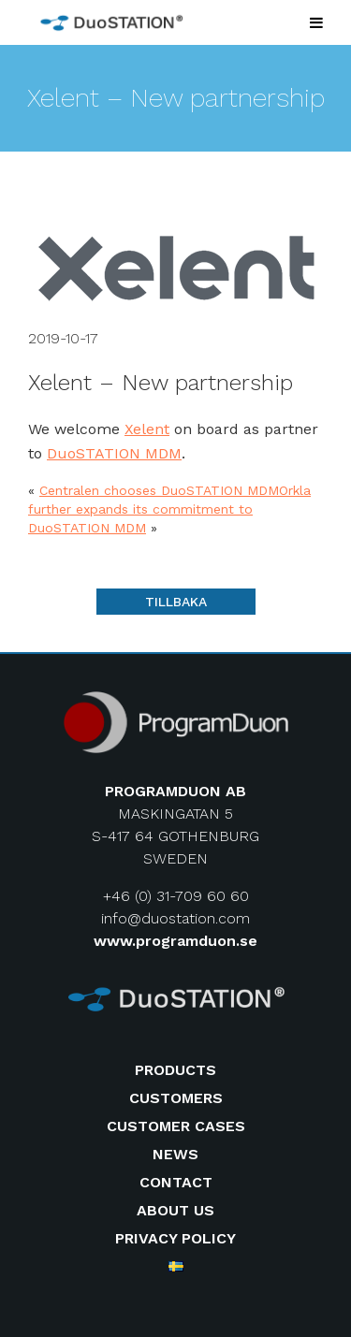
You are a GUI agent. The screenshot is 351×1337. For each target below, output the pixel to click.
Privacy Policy (175, 1238)
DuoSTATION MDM (114, 453)
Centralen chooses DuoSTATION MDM (159, 490)
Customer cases (176, 1126)
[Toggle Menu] (316, 22)
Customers (176, 1098)
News (175, 1154)
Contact (175, 1182)
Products (175, 1070)
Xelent (146, 429)
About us (175, 1210)
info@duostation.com (175, 918)
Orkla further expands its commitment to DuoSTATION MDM (169, 509)
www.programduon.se (175, 941)
